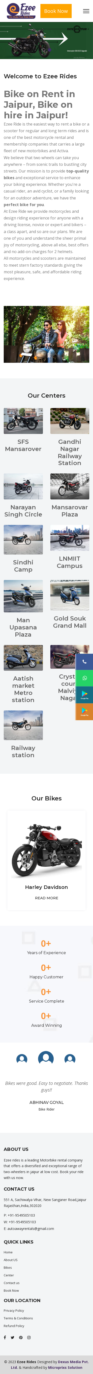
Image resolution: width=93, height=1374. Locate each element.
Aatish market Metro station (23, 689)
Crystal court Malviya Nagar (69, 687)
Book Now (56, 11)
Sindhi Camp (23, 566)
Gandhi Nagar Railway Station (70, 452)
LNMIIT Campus (70, 562)
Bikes (8, 1267)
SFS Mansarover (23, 445)
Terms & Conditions (18, 1318)
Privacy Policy (14, 1310)
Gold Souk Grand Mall (70, 622)
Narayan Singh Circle (23, 511)
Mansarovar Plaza (70, 511)
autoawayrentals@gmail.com (30, 1228)
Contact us (12, 1283)
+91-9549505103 (21, 1215)
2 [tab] (49, 50)
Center (9, 1275)
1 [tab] (43, 50)
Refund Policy (14, 1326)
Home (8, 1252)
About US (11, 1260)
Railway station (23, 751)
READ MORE (46, 898)
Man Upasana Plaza (23, 627)
